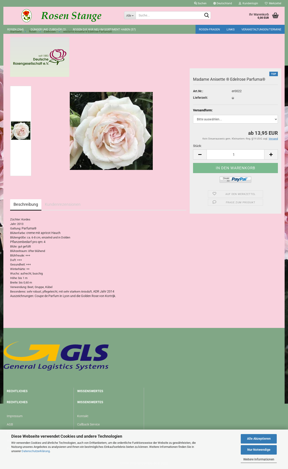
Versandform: (203, 110)
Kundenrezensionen (63, 204)
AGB (10, 424)
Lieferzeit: (200, 97)
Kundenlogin (248, 3)
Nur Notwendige (258, 449)
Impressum (14, 416)
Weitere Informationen (258, 459)
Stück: (197, 146)
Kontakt (82, 416)
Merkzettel (273, 3)
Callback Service (88, 424)
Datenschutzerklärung (36, 451)
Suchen (200, 3)
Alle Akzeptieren (259, 438)
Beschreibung (26, 204)
